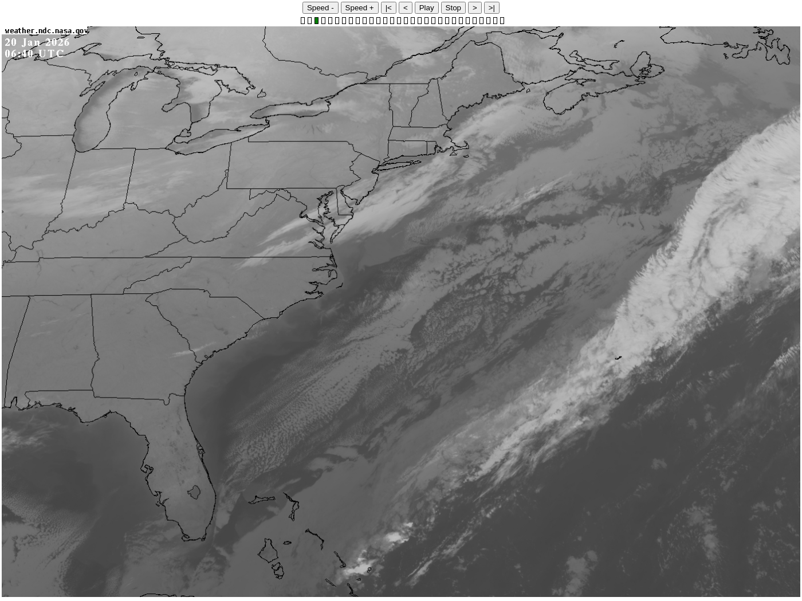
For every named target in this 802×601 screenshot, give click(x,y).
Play (426, 7)
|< (389, 7)
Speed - (320, 7)
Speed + (359, 7)
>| (492, 7)
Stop (453, 7)
